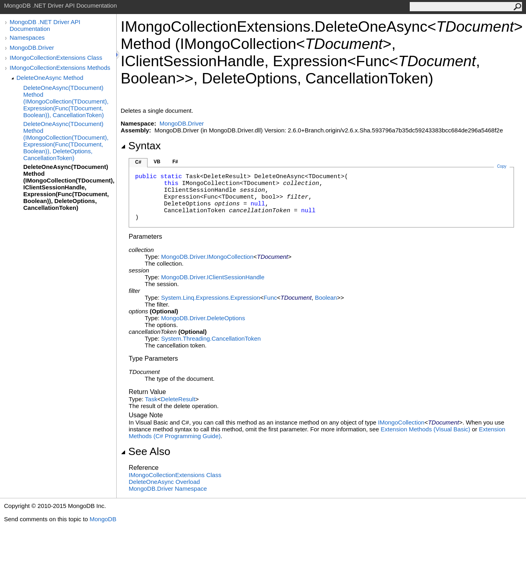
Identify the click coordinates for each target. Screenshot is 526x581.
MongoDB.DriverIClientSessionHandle (213, 277)
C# (138, 162)
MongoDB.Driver (32, 47)
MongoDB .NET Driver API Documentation (45, 25)
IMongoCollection (401, 422)
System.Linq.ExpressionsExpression (210, 297)
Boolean (326, 297)
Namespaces (27, 37)
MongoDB (102, 519)
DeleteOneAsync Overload (164, 481)
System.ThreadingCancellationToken (211, 338)
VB (157, 162)
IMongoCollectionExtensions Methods (60, 67)
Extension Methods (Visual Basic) (425, 429)
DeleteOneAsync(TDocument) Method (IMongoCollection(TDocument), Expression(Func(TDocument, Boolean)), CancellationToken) (66, 101)
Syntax (141, 146)
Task (151, 399)
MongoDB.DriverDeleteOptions (203, 318)
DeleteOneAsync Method (49, 77)
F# (175, 162)
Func (270, 297)
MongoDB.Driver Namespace (168, 488)
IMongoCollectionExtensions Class (56, 57)
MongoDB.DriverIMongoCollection (207, 256)
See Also (145, 451)
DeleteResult (178, 399)
